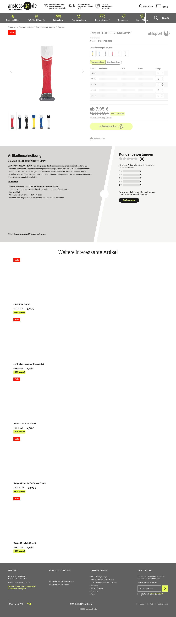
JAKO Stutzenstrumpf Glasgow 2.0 (28, 363)
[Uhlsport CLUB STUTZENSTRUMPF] (47, 70)
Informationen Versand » (59, 584)
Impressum (141, 603)
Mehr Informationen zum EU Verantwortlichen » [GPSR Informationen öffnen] (27, 233)
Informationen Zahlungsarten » (61, 581)
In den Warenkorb (111, 125)
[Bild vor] (83, 70)
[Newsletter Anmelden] (165, 588)
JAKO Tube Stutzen (22, 304)
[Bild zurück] (11, 70)
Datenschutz (162, 603)
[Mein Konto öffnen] (146, 6)
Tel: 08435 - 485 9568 (16, 576)
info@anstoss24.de (22, 582)
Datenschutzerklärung (156, 592)
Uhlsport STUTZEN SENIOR (25, 542)
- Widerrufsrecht (96, 588)
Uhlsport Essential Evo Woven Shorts (29, 483)
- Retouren (94, 585)
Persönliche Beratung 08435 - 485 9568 (57, 6)
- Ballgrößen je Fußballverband (102, 579)
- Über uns (94, 591)
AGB (151, 603)
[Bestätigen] (153, 593)
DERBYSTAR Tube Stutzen (24, 423)
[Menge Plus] (162, 72)
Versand (109, 117)
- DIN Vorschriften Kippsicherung (103, 582)
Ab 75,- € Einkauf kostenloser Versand (85, 6)
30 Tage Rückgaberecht (107, 6)
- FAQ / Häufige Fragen (99, 576)
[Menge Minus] (162, 74)
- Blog (92, 594)
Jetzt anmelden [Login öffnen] (129, 199)
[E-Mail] (149, 588)
